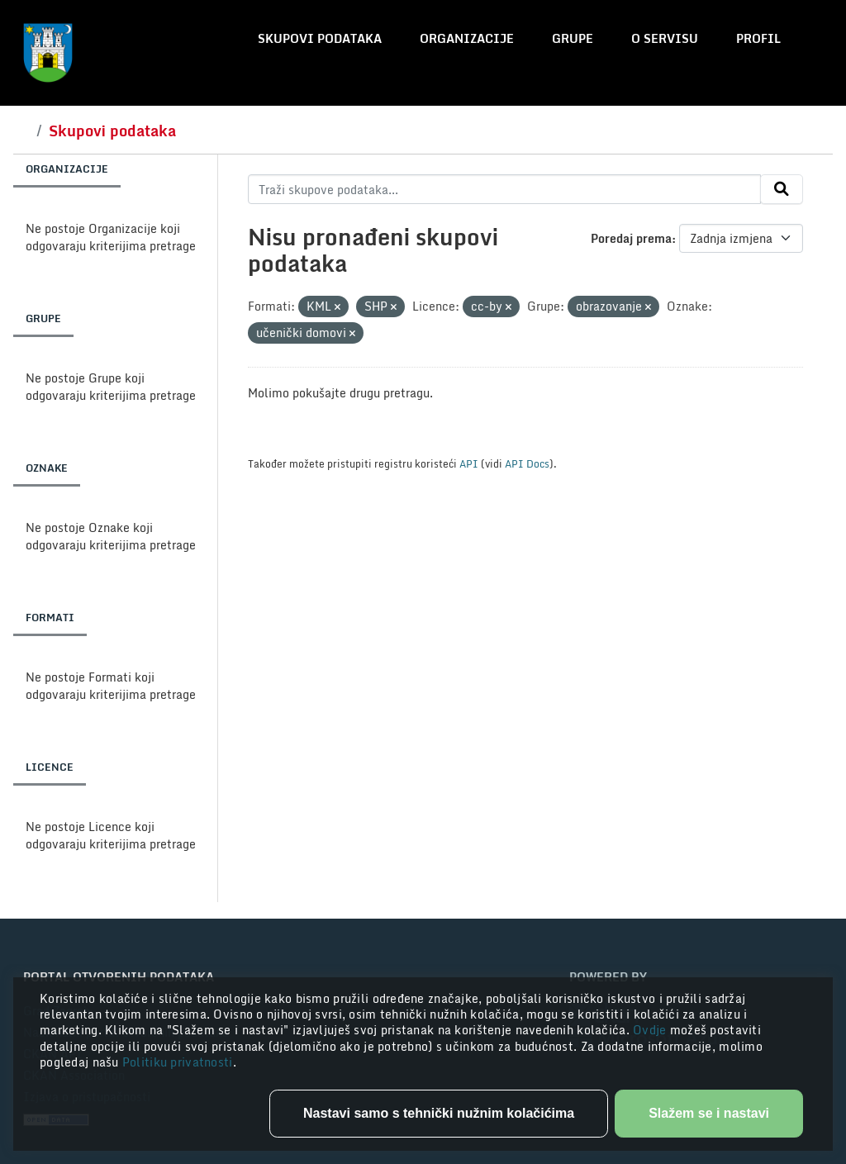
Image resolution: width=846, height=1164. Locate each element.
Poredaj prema (631, 238)
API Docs (527, 463)
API (468, 463)
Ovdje (651, 1029)
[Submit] (781, 189)
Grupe (572, 38)
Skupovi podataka (320, 38)
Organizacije (467, 38)
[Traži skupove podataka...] (504, 189)
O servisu (664, 38)
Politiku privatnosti (177, 1061)
